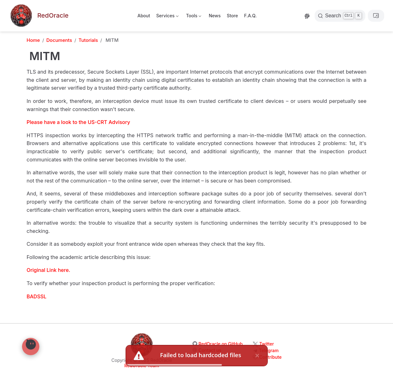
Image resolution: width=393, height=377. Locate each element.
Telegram (268, 350)
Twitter (266, 343)
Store (232, 15)
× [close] (257, 355)
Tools (193, 17)
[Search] (340, 16)
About (144, 15)
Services (167, 17)
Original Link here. (48, 270)
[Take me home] (39, 15)
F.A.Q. (250, 15)
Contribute (270, 357)
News (215, 15)
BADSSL (37, 296)
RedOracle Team (141, 365)
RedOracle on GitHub (221, 343)
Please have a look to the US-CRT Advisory (78, 122)
